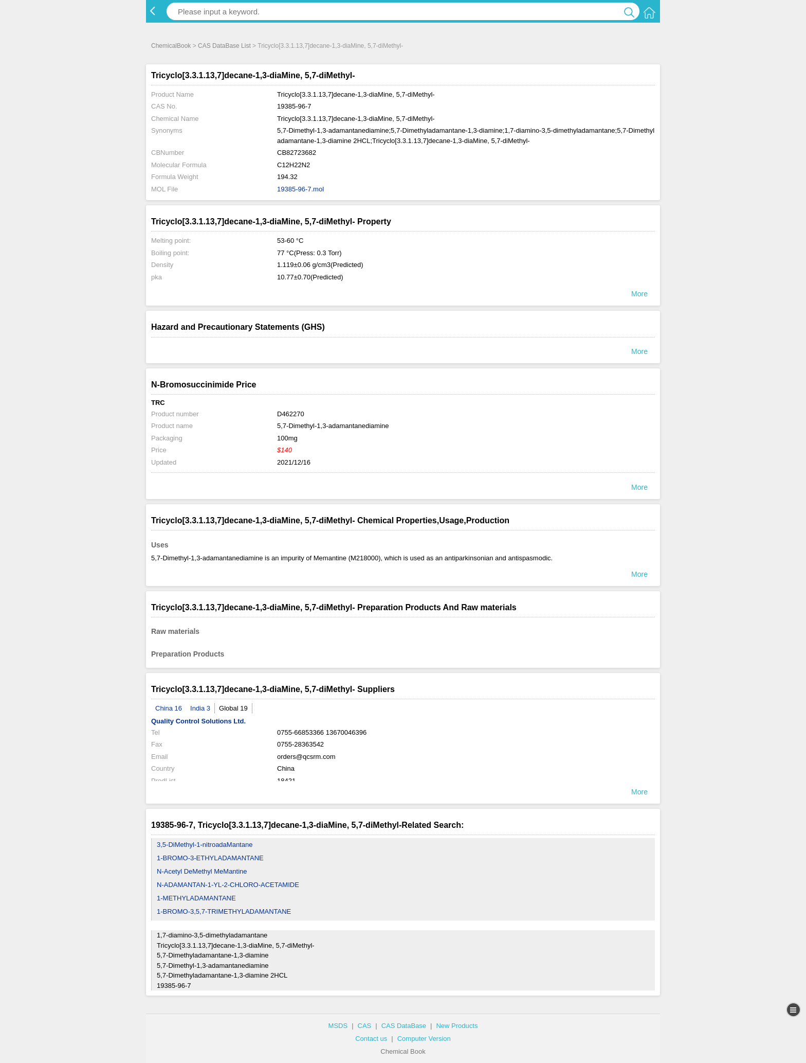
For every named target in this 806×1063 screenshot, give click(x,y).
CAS (365, 1026)
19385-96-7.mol (300, 189)
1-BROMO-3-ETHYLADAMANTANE (210, 858)
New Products (457, 1026)
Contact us (371, 1038)
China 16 (168, 708)
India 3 (200, 708)
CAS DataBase (403, 1026)
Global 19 (233, 708)
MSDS (338, 1026)
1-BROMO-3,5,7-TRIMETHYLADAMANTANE (224, 911)
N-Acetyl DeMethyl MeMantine (202, 871)
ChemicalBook (171, 45)
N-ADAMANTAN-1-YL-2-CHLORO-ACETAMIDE (228, 885)
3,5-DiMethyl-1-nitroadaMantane (204, 844)
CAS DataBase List (224, 45)
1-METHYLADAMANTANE (196, 898)
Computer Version (424, 1038)
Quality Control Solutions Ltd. (198, 721)
